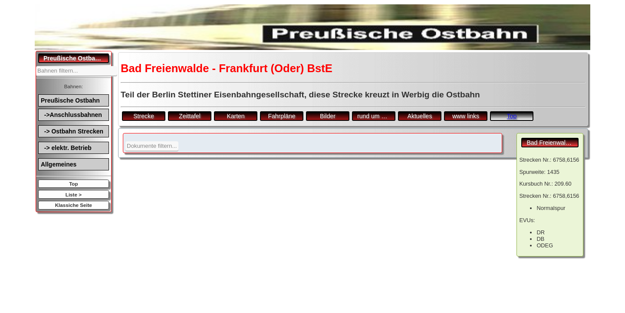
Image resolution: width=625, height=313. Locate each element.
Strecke (143, 116)
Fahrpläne (281, 116)
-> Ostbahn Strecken (72, 131)
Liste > (74, 194)
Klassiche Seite (73, 205)
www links (465, 116)
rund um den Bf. (376, 116)
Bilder (328, 116)
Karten (235, 116)
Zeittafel (190, 116)
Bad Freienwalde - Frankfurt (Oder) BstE (552, 142)
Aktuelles (420, 116)
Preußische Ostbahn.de (76, 58)
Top (73, 183)
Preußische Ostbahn (70, 100)
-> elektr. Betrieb (66, 147)
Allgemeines (58, 164)
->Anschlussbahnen (71, 114)
